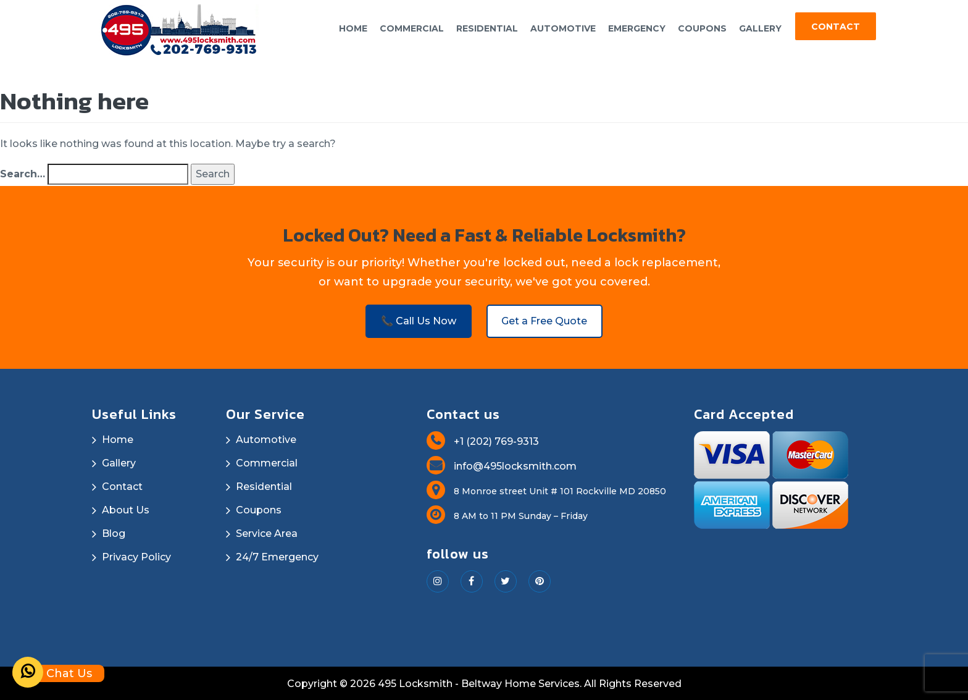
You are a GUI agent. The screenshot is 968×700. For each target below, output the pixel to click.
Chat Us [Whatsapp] (52, 673)
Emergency (637, 28)
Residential (487, 28)
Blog (113, 532)
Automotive (563, 28)
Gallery (760, 28)
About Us (125, 509)
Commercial (412, 28)
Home (353, 28)
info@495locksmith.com (502, 465)
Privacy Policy (136, 556)
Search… (22, 171)
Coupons (702, 28)
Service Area (267, 532)
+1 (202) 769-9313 (483, 440)
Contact (835, 26)
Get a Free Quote (546, 319)
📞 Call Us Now (417, 319)
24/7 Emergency (277, 556)
